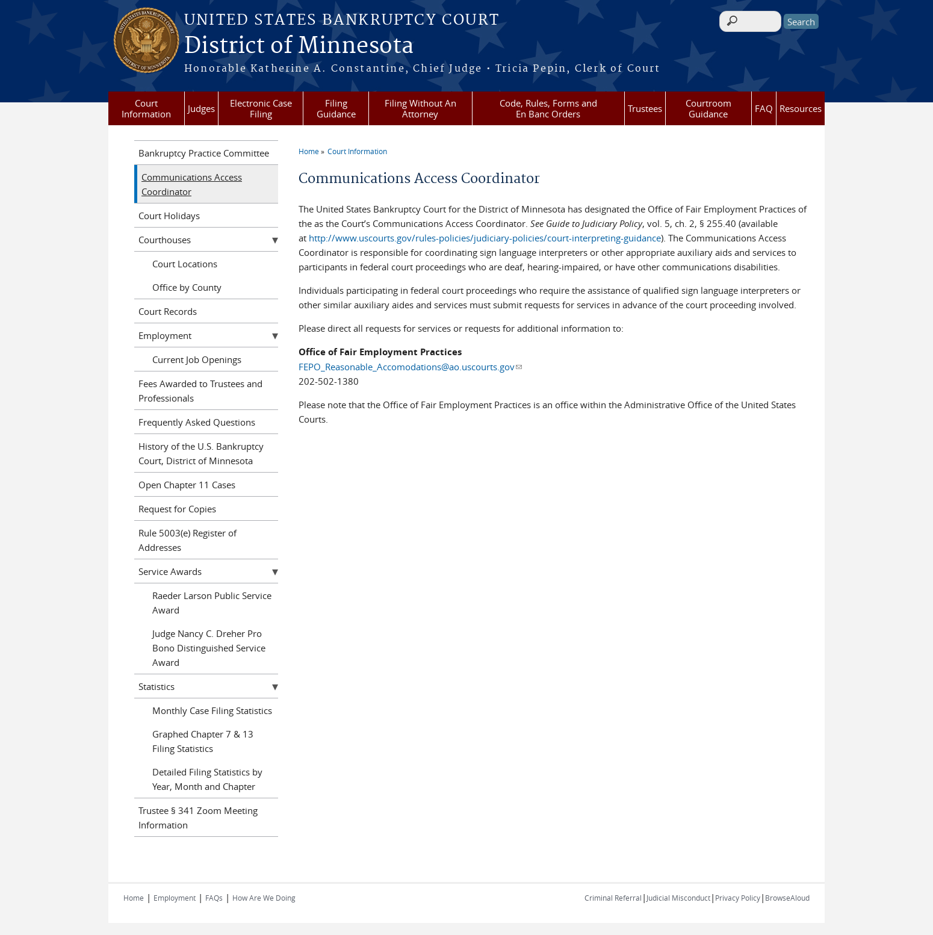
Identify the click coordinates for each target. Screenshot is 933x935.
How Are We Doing (264, 897)
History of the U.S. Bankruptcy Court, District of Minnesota (201, 453)
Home (309, 151)
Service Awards (170, 571)
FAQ (764, 108)
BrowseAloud (787, 897)
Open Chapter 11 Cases (186, 485)
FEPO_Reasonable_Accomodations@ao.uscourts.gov (410, 367)
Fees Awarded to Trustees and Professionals (200, 390)
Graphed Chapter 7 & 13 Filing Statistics (202, 741)
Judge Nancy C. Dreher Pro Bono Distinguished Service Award (208, 647)
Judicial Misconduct (678, 897)
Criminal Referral (613, 897)
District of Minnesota (299, 46)
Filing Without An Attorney (420, 108)
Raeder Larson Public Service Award (211, 602)
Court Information (146, 108)
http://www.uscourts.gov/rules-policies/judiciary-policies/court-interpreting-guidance (485, 238)
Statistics (156, 686)
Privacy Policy (737, 897)
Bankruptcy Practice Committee (203, 153)
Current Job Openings (196, 359)
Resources (801, 108)
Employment (164, 335)
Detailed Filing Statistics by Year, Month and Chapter (207, 779)
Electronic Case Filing (261, 108)
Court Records (167, 311)
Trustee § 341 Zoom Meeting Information (198, 817)
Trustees (645, 108)
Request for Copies (177, 509)
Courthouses (164, 240)
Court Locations (184, 264)
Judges (201, 108)
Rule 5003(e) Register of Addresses (187, 540)
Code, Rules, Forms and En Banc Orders (548, 108)
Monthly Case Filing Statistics (212, 710)
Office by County (187, 287)
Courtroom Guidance (708, 108)
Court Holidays (169, 216)
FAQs (214, 897)
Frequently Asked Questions (196, 422)
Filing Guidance (336, 108)
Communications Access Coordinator (191, 184)
